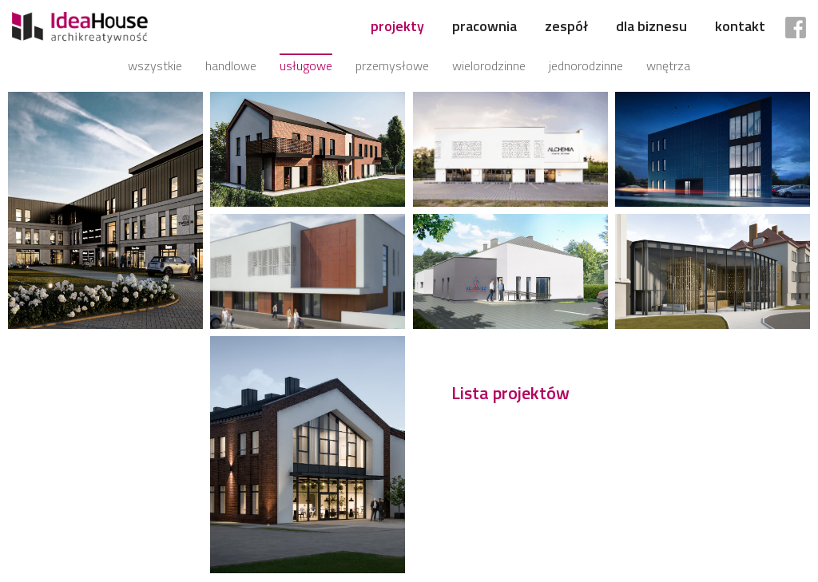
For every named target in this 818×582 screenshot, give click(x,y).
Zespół (566, 26)
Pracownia (484, 26)
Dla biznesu (651, 26)
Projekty (397, 26)
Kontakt (740, 26)
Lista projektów (510, 392)
